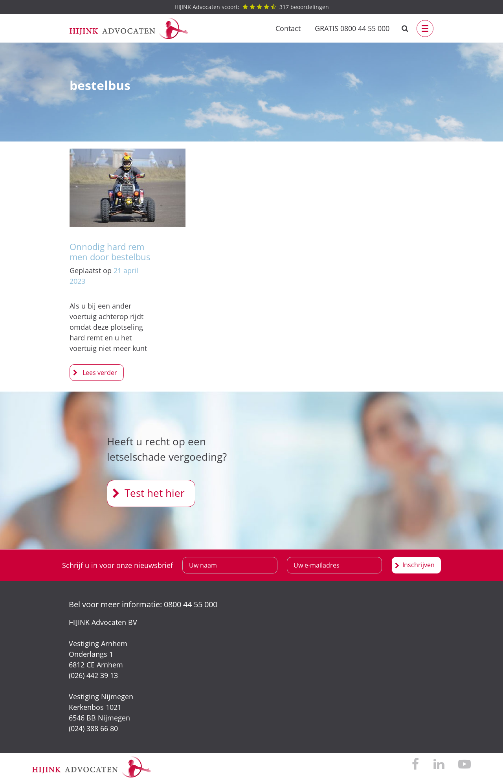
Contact (288, 28)
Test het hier (155, 493)
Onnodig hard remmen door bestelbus (110, 252)
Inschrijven (418, 564)
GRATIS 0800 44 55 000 (352, 28)
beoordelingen (251, 7)
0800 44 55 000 (190, 604)
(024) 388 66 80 (93, 728)
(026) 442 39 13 (93, 675)
